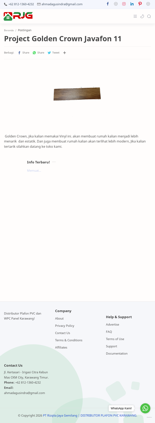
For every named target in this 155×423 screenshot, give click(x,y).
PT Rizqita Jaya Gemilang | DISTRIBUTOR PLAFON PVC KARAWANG (89, 415)
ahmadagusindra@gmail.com (62, 4)
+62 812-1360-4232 (21, 4)
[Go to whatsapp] (145, 408)
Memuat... (34, 170)
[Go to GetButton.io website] (145, 417)
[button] (108, 5)
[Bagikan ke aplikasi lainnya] (64, 53)
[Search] (149, 16)
